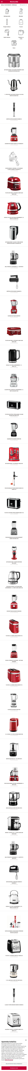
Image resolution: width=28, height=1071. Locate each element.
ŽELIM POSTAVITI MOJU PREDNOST (14, 1064)
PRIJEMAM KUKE (14, 1068)
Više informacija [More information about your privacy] (9, 1060)
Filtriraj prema (23, 4)
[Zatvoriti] (26, 1041)
